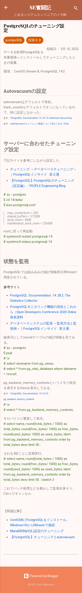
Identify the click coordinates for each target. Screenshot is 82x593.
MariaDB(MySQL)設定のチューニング (37, 531)
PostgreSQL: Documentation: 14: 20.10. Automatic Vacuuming (41, 118)
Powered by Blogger (41, 576)
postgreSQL (14, 40)
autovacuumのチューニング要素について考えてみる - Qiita (39, 123)
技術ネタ (34, 40)
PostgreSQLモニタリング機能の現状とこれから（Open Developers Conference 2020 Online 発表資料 (43, 312)
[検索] (76, 9)
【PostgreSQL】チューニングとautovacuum (42, 537)
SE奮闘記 (40, 7)
